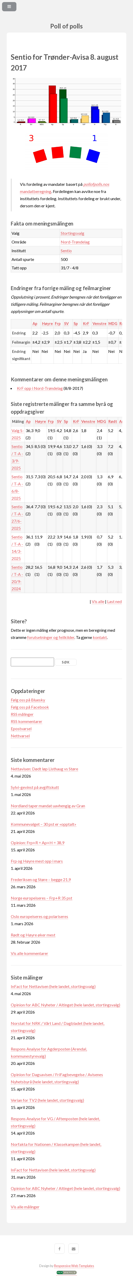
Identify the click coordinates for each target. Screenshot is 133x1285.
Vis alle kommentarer (29, 953)
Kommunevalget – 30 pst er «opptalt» (43, 824)
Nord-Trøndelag (75, 241)
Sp (76, 323)
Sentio (66, 250)
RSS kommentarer (26, 721)
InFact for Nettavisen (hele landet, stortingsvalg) (53, 986)
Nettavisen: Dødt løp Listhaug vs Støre (44, 768)
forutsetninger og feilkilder (50, 637)
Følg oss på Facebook (30, 707)
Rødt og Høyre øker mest (33, 934)
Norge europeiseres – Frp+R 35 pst (41, 897)
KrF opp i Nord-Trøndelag (40, 388)
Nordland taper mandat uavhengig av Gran (48, 805)
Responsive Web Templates (74, 1266)
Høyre (47, 323)
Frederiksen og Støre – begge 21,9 (41, 879)
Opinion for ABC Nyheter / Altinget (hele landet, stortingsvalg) (65, 1004)
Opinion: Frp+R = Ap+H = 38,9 (37, 842)
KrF (86, 323)
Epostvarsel (21, 728)
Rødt (112, 421)
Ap (35, 323)
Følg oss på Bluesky (28, 699)
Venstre (99, 323)
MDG (112, 323)
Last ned (114, 601)
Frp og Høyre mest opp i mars (37, 861)
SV (66, 323)
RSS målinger (22, 714)
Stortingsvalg (72, 233)
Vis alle (98, 601)
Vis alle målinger (25, 1206)
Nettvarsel (20, 735)
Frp (57, 323)
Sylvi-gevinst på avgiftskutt (35, 787)
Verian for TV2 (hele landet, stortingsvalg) (47, 1100)
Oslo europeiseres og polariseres (39, 916)
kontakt (100, 637)
